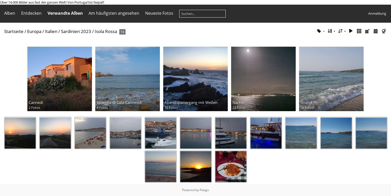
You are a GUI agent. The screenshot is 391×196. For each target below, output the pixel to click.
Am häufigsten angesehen (114, 13)
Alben (9, 13)
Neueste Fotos (159, 13)
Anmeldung (377, 13)
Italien (51, 31)
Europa (34, 31)
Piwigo (204, 190)
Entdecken (31, 13)
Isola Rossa (106, 31)
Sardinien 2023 (76, 31)
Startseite (14, 31)
